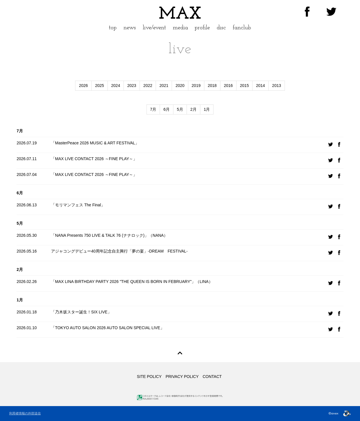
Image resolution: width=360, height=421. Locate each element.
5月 (180, 109)
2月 (193, 109)
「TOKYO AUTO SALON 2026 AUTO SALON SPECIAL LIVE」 (107, 327)
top (113, 28)
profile (202, 28)
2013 (276, 85)
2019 (196, 85)
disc (221, 28)
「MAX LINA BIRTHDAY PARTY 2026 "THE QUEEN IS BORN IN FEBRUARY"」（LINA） (132, 281)
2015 (244, 85)
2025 (99, 85)
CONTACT (212, 376)
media (180, 28)
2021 (163, 85)
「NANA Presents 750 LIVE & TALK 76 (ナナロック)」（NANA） (109, 235)
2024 (115, 85)
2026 (83, 85)
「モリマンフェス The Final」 (78, 205)
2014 (260, 85)
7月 (153, 109)
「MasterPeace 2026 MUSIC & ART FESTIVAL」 (95, 143)
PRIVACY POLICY (182, 376)
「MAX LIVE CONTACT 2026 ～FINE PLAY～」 (94, 158)
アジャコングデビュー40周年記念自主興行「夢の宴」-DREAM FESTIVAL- (119, 251)
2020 (179, 85)
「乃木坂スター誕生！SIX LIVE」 (81, 312)
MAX (180, 14)
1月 (207, 109)
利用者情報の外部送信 (25, 413)
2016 (228, 85)
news (130, 28)
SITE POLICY (149, 376)
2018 (212, 85)
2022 (147, 85)
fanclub (242, 28)
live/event (154, 28)
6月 (166, 109)
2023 (131, 85)
